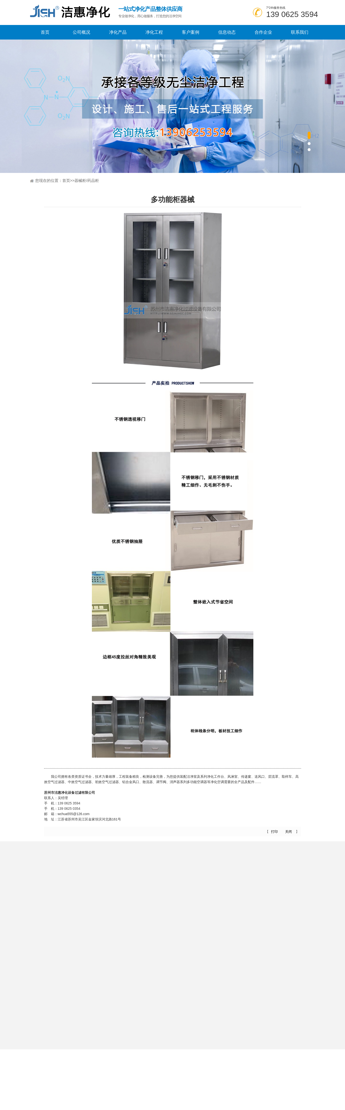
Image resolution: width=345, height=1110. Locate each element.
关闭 (288, 832)
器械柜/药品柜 (86, 180)
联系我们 (299, 32)
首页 (45, 32)
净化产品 (118, 32)
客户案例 (190, 32)
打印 (274, 832)
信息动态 (227, 32)
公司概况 (81, 32)
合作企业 (263, 32)
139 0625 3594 (292, 14)
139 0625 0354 (69, 811)
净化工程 (154, 32)
